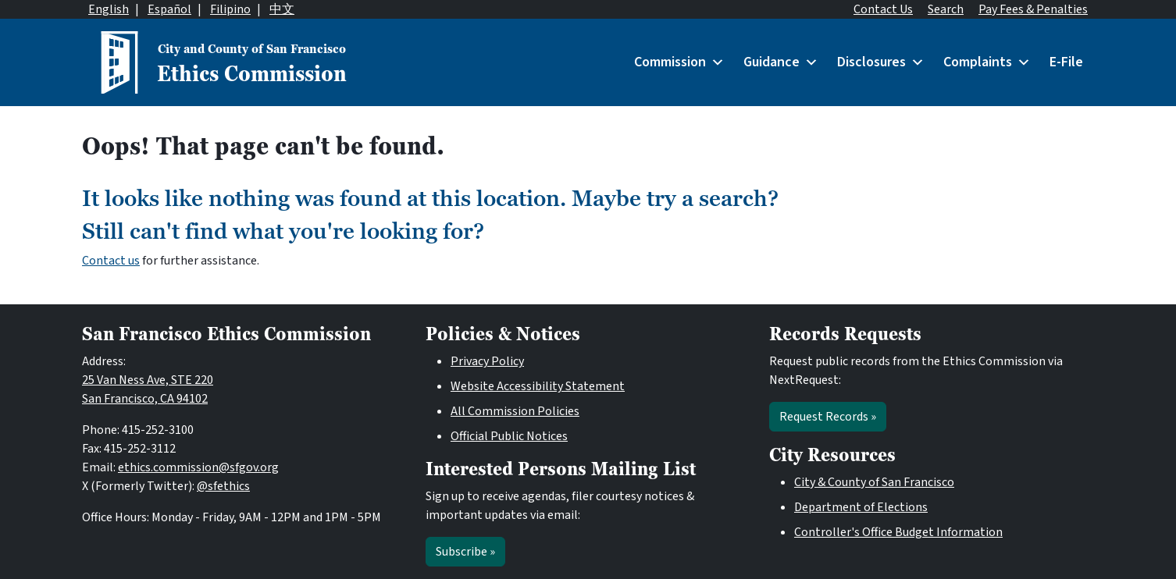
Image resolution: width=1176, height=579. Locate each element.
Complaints (987, 62)
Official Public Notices (509, 436)
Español (169, 9)
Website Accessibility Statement (538, 386)
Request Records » (827, 416)
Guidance (780, 62)
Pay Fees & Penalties (1033, 9)
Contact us (111, 260)
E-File (1066, 62)
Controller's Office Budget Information (898, 532)
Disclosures (881, 62)
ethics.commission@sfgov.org (198, 467)
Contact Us (883, 9)
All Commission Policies (515, 411)
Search (946, 9)
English (108, 9)
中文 (281, 9)
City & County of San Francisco (874, 482)
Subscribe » (465, 551)
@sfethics (223, 486)
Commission (679, 62)
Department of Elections (861, 507)
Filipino (230, 9)
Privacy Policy (487, 361)
